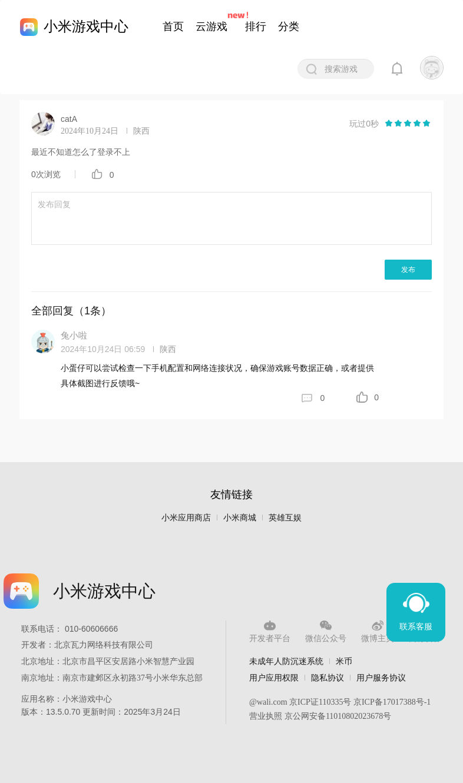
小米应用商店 (186, 517)
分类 (288, 26)
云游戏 (211, 26)
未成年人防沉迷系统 (286, 661)
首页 (173, 26)
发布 (408, 270)
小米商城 (239, 517)
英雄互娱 (285, 517)
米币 (344, 661)
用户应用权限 (274, 677)
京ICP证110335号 (320, 702)
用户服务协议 (381, 677)
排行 (255, 26)
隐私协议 (327, 677)
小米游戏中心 (86, 26)
